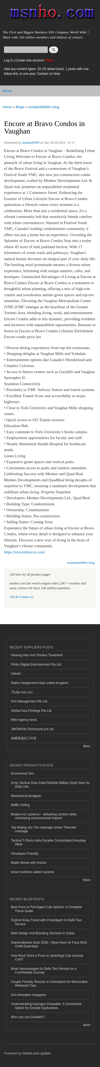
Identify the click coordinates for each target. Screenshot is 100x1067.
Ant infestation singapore (28, 995)
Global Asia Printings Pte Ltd (31, 711)
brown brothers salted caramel (32, 872)
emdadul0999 (30, 142)
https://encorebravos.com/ (24, 552)
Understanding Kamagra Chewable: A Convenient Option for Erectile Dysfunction (46, 1006)
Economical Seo (22, 773)
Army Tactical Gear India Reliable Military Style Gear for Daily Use (50, 784)
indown (16, 673)
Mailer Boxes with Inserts (28, 863)
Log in (8, 60)
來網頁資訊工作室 (24, 738)
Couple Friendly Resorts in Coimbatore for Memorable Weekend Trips (49, 983)
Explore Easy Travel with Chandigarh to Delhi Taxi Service (46, 922)
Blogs (20, 107)
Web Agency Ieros (24, 720)
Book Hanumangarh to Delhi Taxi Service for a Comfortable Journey (44, 970)
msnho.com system (36, 1053)
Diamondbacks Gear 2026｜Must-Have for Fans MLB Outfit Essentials (49, 944)
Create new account (30, 60)
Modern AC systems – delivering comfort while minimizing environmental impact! (44, 816)
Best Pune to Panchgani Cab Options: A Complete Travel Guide (46, 909)
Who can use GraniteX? (28, 1017)
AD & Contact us (21, 597)
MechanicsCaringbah (26, 796)
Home (7, 107)
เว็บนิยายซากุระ (22, 692)
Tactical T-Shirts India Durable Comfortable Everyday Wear (48, 842)
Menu (7, 91)
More (86, 746)
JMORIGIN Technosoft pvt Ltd (32, 729)
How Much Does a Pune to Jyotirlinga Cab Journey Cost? (47, 957)
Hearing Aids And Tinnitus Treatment (37, 655)
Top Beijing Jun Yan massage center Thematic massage (44, 829)
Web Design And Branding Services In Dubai (42, 933)
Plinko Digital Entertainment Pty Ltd (36, 664)
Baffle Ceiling (20, 805)
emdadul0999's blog (43, 107)
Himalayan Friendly (24, 853)
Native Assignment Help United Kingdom (40, 683)
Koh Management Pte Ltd (29, 701)
